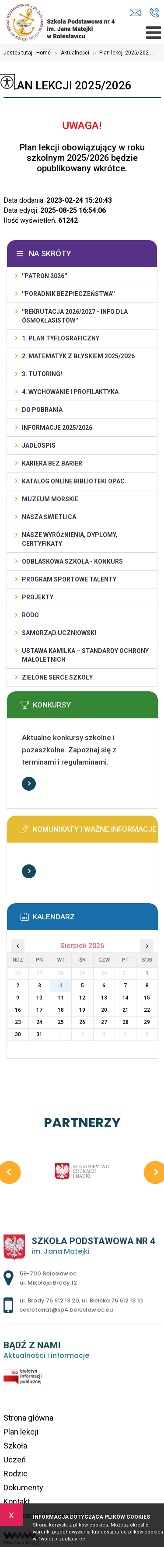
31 (39, 1034)
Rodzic (15, 1473)
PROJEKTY (37, 597)
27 (104, 1022)
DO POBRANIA (42, 409)
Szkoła (15, 1445)
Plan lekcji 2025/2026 (67, 85)
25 (61, 1022)
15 (147, 998)
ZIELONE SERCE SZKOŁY (57, 677)
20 (104, 1010)
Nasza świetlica (49, 516)
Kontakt (16, 1501)
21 (125, 1010)
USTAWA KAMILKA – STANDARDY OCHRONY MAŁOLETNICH (85, 655)
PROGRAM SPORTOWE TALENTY (69, 579)
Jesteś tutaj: (19, 52)
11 (61, 998)
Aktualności (70, 53)
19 (82, 1010)
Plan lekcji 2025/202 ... (121, 53)
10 (39, 998)
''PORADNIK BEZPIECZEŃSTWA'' (68, 293)
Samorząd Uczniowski (59, 632)
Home (43, 52)
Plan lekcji (20, 1431)
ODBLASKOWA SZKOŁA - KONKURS (72, 561)
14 (125, 998)
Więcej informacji (29, 784)
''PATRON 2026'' (44, 275)
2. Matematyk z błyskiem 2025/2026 (78, 356)
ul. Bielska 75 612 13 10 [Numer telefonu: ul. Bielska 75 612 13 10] (112, 1300)
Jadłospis (39, 445)
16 (18, 1010)
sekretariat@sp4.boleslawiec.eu (135, 13)
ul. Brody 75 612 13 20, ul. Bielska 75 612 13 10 (155, 12)
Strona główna (28, 1417)
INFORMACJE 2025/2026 (57, 427)
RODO (30, 615)
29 (147, 1022)
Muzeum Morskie (50, 499)
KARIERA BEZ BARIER (52, 463)
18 (61, 1010)
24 (39, 1022)
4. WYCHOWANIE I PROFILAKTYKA (70, 391)
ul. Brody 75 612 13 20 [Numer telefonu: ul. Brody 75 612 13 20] (49, 1300)
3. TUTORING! (42, 374)
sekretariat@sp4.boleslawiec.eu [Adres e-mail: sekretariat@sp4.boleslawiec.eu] (66, 1310)
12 (82, 998)
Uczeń (14, 1459)
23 (18, 1022)
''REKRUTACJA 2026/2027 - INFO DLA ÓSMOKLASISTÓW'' (75, 316)
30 (18, 1034)
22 (147, 1010)
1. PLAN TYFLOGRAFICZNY (60, 338)
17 (39, 1010)
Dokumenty (23, 1487)
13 (104, 998)
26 (82, 1022)
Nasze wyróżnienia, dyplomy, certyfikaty (69, 539)
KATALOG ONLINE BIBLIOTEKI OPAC (73, 481)
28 (125, 1022)
